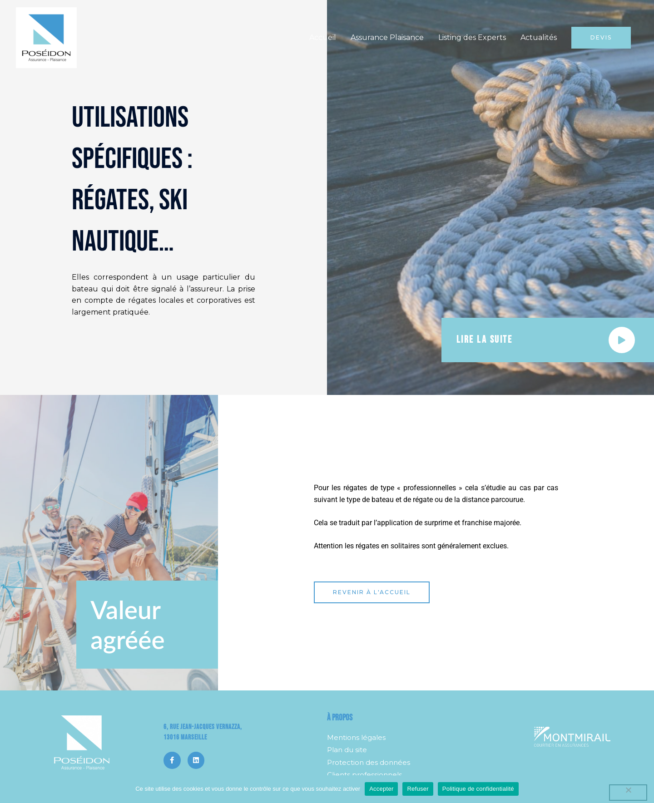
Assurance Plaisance (387, 37)
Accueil (322, 37)
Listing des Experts (472, 37)
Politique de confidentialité (478, 788)
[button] (601, 38)
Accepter (381, 788)
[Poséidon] (46, 37)
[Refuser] (628, 792)
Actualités (538, 37)
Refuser (417, 788)
